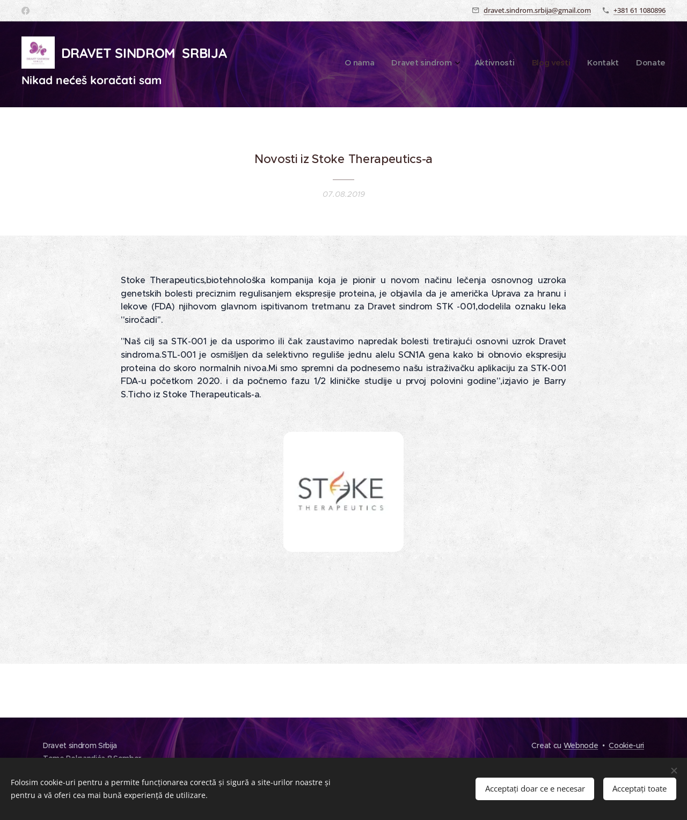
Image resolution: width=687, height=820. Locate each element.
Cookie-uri (626, 745)
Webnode (581, 745)
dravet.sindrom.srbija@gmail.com (537, 10)
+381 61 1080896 (639, 10)
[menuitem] (577, 64)
